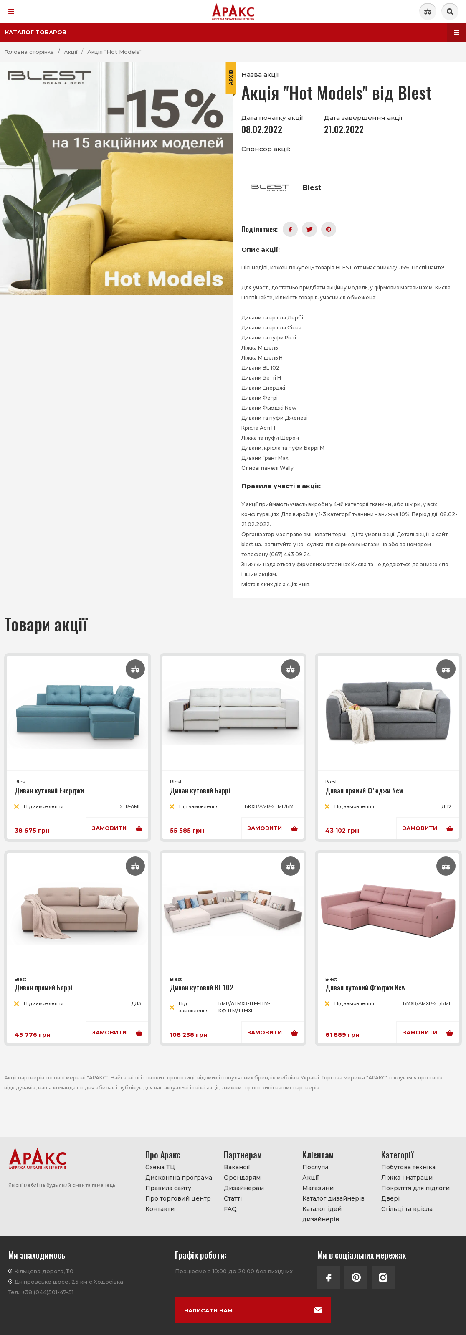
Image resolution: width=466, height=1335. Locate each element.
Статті (233, 1198)
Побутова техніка (408, 1167)
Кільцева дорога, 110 (43, 1271)
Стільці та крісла (407, 1209)
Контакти (160, 1209)
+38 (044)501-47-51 (47, 1292)
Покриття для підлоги (415, 1188)
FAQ (230, 1209)
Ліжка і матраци (407, 1177)
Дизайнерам (244, 1188)
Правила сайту (168, 1188)
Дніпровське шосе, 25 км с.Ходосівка (68, 1281)
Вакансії (237, 1167)
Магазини (318, 1188)
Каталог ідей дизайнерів (322, 1214)
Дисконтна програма (178, 1177)
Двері (390, 1198)
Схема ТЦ (160, 1167)
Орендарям (242, 1177)
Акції (310, 1177)
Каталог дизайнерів (333, 1198)
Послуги (315, 1167)
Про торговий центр (178, 1198)
